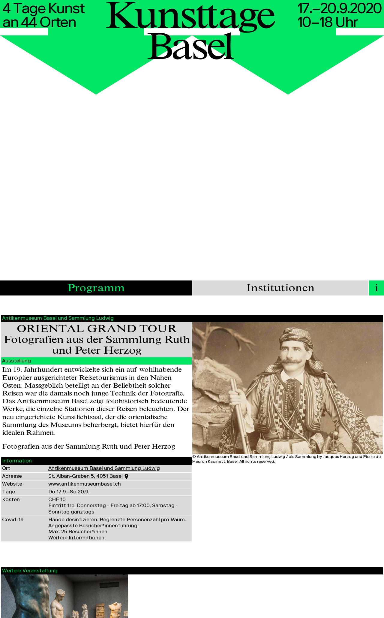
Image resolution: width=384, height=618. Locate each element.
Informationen (76, 538)
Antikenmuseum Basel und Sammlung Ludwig (104, 468)
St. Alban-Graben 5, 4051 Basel (85, 476)
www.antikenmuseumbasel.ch (84, 484)
